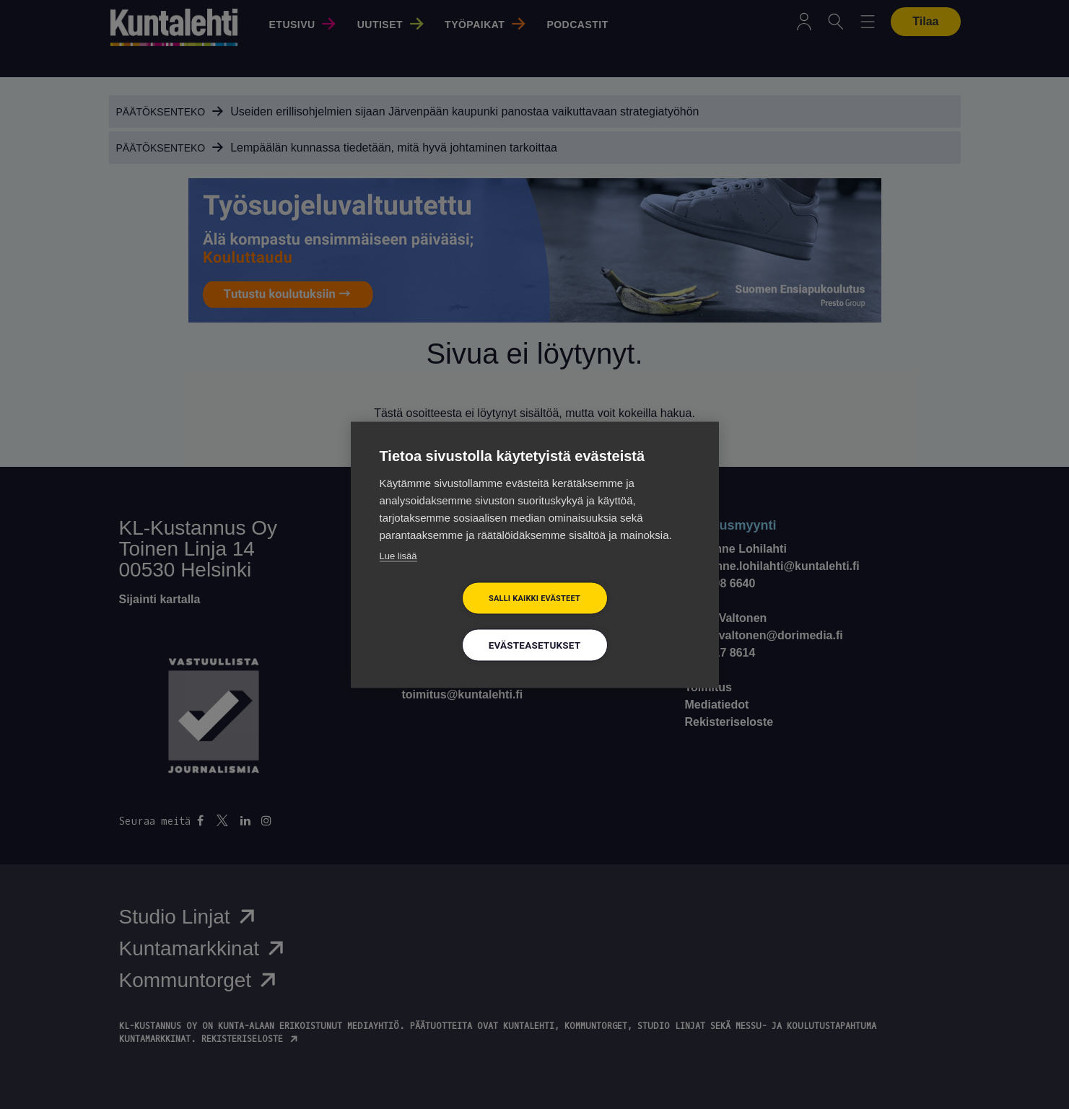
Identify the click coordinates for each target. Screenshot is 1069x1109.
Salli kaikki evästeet (534, 597)
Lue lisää (398, 555)
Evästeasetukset (535, 644)
